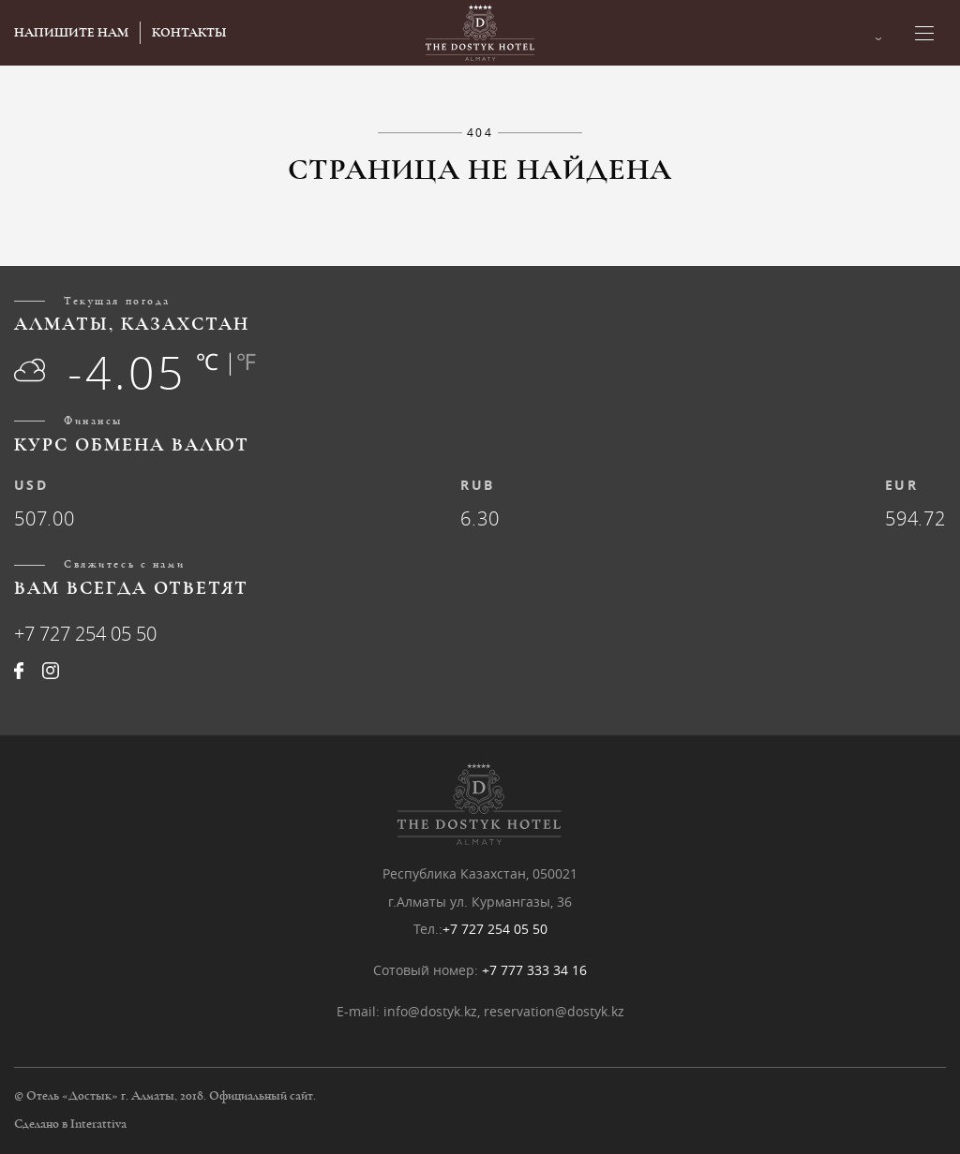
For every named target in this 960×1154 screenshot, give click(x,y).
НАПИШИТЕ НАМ (71, 32)
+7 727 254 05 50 (85, 633)
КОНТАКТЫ (189, 32)
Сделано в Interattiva (70, 1124)
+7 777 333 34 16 (534, 970)
